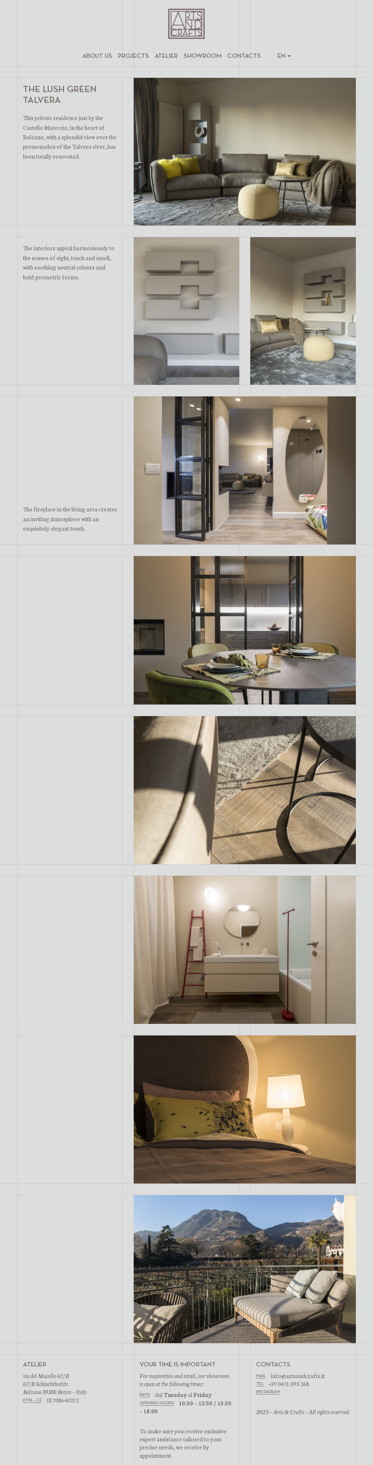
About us (97, 55)
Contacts (244, 55)
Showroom (202, 55)
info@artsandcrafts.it (298, 1376)
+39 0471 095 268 (288, 1384)
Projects (133, 55)
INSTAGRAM (268, 1391)
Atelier (166, 55)
